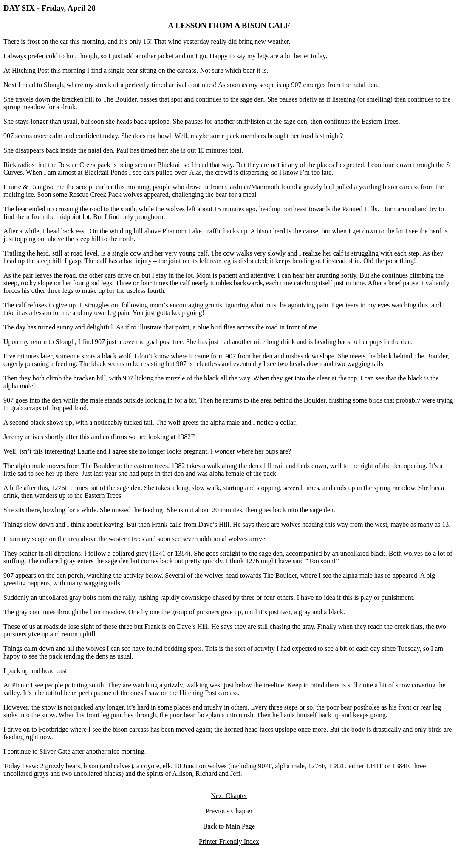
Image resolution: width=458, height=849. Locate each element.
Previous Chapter (229, 811)
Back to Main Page (229, 826)
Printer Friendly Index (229, 841)
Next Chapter (229, 795)
